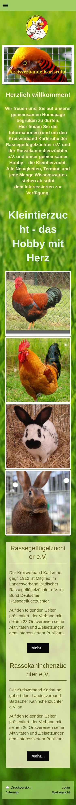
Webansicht (61, 792)
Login (66, 787)
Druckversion (19, 787)
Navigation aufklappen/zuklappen (38, 5)
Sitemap (12, 792)
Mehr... (38, 648)
